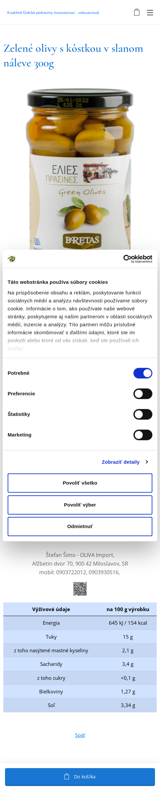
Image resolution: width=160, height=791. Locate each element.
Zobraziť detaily (121, 462)
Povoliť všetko (80, 483)
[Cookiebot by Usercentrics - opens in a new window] (123, 259)
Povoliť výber (80, 505)
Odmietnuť (80, 526)
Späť (80, 734)
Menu (150, 12)
